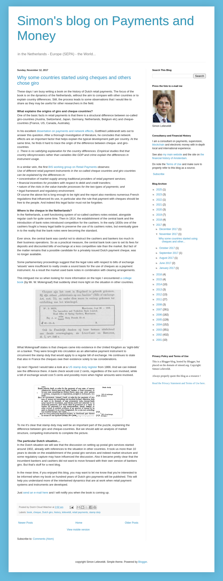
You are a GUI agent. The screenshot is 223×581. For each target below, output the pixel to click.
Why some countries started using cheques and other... (178, 240)
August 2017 (167, 257)
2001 (159, 339)
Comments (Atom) (43, 538)
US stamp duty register (82, 367)
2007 (159, 309)
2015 (159, 279)
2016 (159, 274)
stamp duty (95, 512)
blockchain (158, 144)
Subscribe (158, 174)
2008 (159, 304)
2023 (159, 194)
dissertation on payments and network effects (65, 131)
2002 (159, 334)
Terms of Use (173, 164)
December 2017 (168, 229)
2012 (159, 294)
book (29, 512)
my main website (172, 154)
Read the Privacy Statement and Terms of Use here (178, 383)
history (57, 512)
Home (78, 522)
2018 (159, 219)
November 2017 (168, 234)
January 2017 (167, 268)
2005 (159, 319)
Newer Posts (25, 522)
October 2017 (167, 248)
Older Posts (131, 522)
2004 (159, 324)
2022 (159, 199)
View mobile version (78, 529)
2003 (159, 329)
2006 (159, 314)
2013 (159, 289)
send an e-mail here (35, 492)
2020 (159, 209)
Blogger (142, 561)
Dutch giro (47, 512)
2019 (159, 214)
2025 (159, 189)
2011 (159, 299)
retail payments (80, 512)
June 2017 (165, 263)
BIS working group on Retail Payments (72, 167)
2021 (159, 204)
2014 (159, 284)
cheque (37, 512)
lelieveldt (66, 512)
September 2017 (169, 252)
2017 (159, 224)
